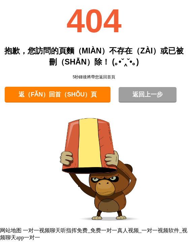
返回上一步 (147, 94)
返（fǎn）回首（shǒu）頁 (58, 94)
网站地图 (11, 230)
